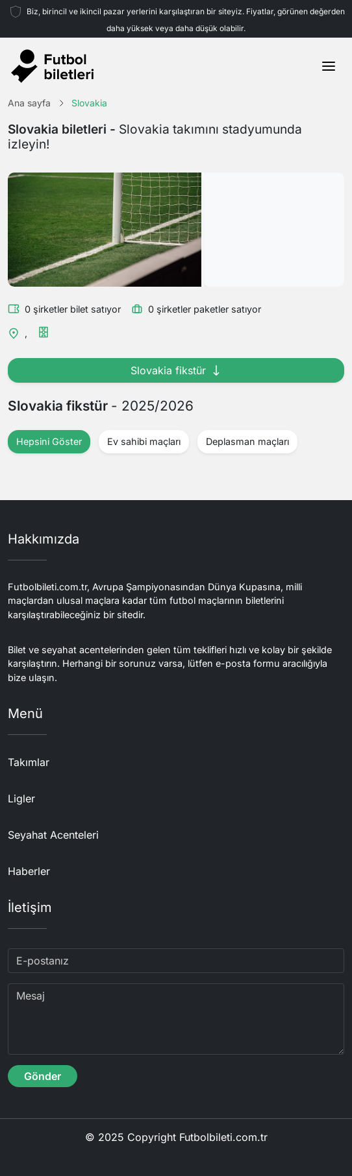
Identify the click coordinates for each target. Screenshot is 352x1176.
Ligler (21, 798)
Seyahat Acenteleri (53, 834)
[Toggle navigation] (328, 66)
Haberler (29, 871)
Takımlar (28, 762)
